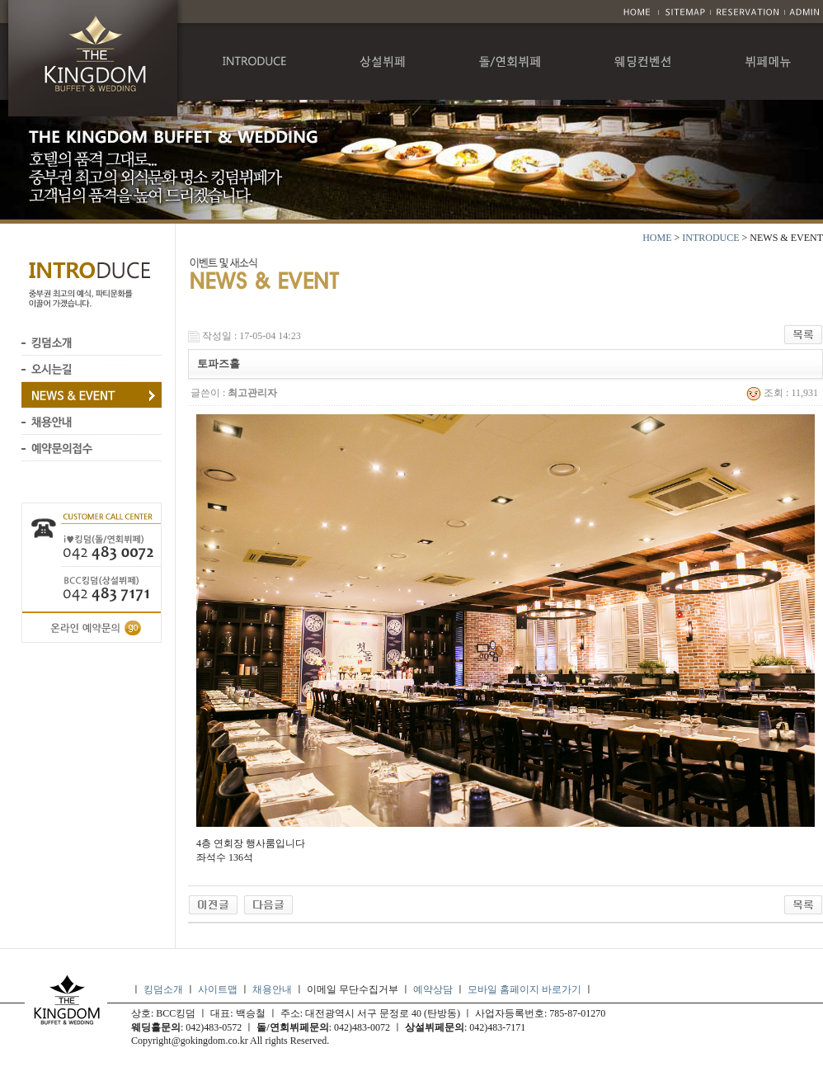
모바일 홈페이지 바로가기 (526, 989)
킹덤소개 (163, 989)
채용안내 (272, 989)
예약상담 (433, 989)
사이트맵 (217, 989)
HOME (656, 237)
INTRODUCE (710, 237)
